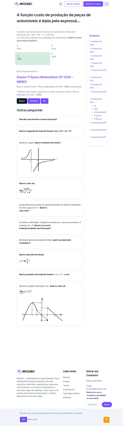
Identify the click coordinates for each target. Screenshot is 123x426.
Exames (95, 35)
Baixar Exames (73, 4)
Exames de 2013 (99, 123)
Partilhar (34, 101)
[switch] (60, 4)
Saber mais (32, 419)
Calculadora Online (71, 393)
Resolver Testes (93, 4)
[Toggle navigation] (106, 4)
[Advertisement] (61, 346)
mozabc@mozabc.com (96, 389)
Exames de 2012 (99, 130)
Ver (44, 101)
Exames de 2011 (99, 137)
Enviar (107, 404)
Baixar (22, 101)
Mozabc (66, 377)
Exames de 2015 (99, 92)
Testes (66, 385)
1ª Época (98, 119)
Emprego (67, 397)
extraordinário (100, 112)
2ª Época (98, 115)
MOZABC (23, 4)
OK (23, 419)
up (95, 105)
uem (96, 109)
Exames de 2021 (99, 70)
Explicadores (68, 389)
